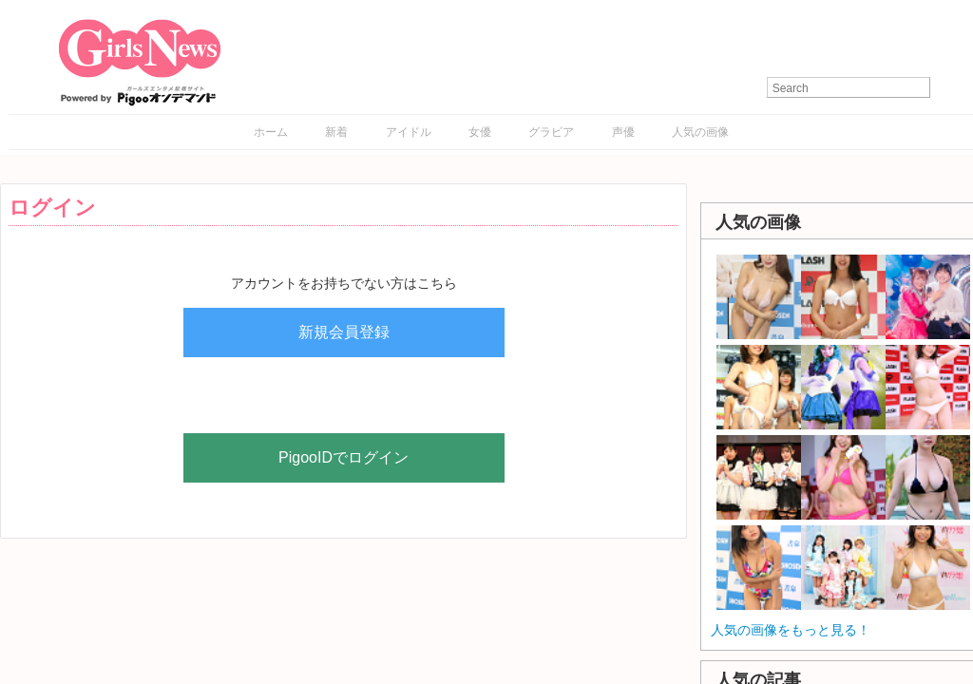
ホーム (271, 132)
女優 (479, 132)
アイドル (408, 132)
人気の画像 (700, 132)
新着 (336, 132)
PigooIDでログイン (343, 457)
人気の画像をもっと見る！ (790, 629)
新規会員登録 (344, 332)
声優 (623, 132)
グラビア (551, 132)
